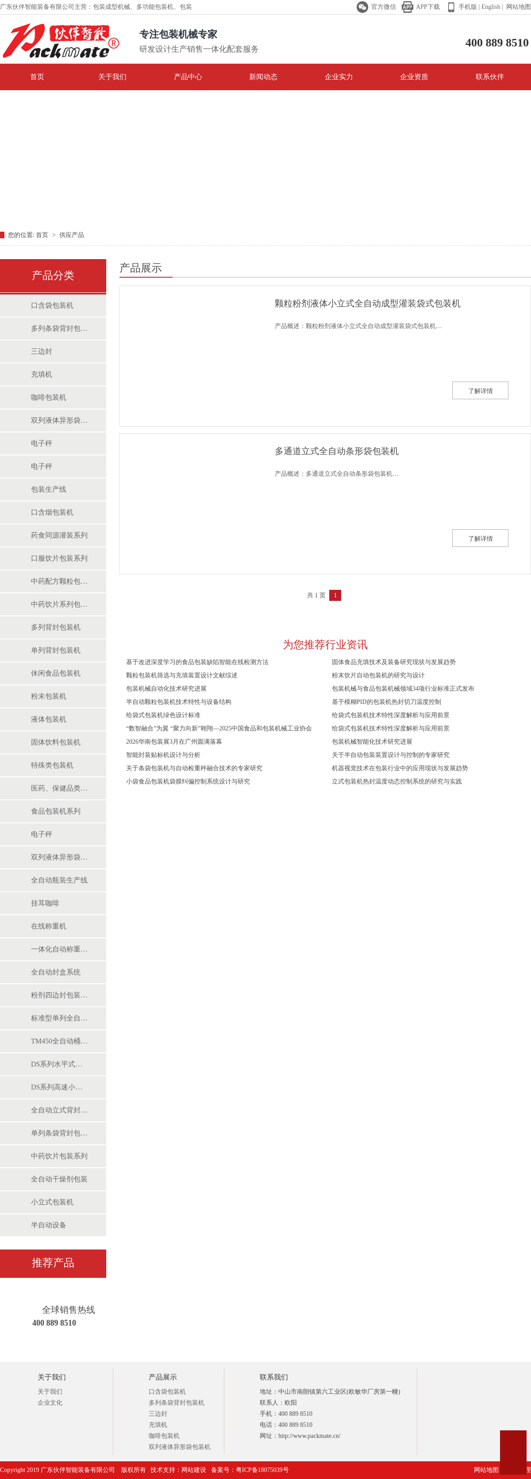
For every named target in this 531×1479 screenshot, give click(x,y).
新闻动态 (263, 76)
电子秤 (41, 443)
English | (491, 7)
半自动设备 (48, 1225)
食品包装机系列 (56, 811)
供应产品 (71, 235)
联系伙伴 (490, 76)
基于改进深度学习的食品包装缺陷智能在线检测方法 (197, 662)
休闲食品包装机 (56, 673)
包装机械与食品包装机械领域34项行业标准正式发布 (403, 688)
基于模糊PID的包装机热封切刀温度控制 (386, 702)
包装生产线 (48, 489)
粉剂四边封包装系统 (59, 995)
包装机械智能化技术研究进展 (372, 741)
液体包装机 (48, 719)
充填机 (41, 374)
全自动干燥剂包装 (59, 1179)
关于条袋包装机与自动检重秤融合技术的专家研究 (194, 768)
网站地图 (518, 7)
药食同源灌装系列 (59, 535)
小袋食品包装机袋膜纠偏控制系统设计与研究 (188, 781)
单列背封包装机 (56, 650)
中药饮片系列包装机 (59, 604)
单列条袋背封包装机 (59, 1133)
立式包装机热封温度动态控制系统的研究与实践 (397, 781)
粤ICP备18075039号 (262, 1470)
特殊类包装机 (52, 765)
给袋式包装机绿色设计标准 (163, 715)
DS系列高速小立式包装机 (59, 1087)
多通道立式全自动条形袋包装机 (337, 451)
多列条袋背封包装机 (59, 328)
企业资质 (414, 76)
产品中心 (188, 76)
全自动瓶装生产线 (59, 880)
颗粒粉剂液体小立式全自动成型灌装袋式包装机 (368, 303)
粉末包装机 (48, 696)
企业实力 (339, 76)
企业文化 (50, 1402)
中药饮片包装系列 (59, 1156)
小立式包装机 (52, 1202)
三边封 (41, 351)
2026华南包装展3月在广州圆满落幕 (174, 741)
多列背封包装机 (56, 627)
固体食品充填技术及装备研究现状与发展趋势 (394, 662)
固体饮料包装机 (56, 742)
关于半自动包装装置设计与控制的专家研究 (391, 755)
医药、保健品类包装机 (59, 788)
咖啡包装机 (48, 397)
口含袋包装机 (52, 305)
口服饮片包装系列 (59, 558)
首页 (27, 76)
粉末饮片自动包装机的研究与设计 (378, 675)
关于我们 (112, 76)
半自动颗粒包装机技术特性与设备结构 (178, 702)
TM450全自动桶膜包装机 (59, 1041)
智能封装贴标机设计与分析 (163, 755)
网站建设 (193, 1470)
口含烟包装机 (52, 512)
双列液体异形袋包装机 (59, 420)
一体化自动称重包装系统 (59, 949)
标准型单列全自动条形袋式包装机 (59, 1018)
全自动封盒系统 (56, 972)
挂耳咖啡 (45, 903)
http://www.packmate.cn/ (309, 1436)
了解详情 (480, 391)
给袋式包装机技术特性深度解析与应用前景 (391, 715)
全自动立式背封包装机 (59, 1110)
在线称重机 (48, 926)
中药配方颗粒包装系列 (59, 581)
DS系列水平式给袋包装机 (59, 1064)
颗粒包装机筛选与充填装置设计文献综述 (182, 675)
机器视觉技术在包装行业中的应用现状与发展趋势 (400, 768)
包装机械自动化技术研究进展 (166, 688)
